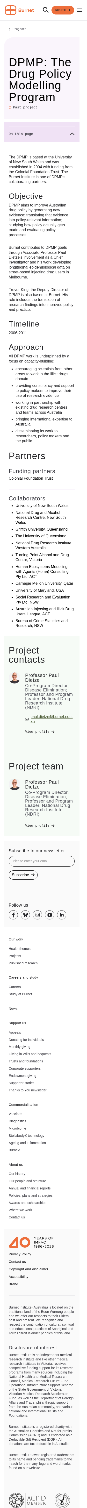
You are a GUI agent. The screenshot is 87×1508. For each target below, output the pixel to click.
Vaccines (15, 1114)
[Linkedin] (61, 914)
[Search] (46, 10)
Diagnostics (17, 1121)
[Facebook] (13, 914)
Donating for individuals (26, 1040)
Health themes (19, 949)
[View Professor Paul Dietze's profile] (50, 731)
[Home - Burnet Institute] (19, 10)
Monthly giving (19, 1047)
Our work (16, 939)
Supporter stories (22, 1083)
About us (16, 1165)
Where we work (20, 1210)
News (13, 1008)
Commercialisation (23, 1105)
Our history (17, 1174)
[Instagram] (37, 914)
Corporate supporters (25, 1068)
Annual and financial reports (30, 1188)
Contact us (17, 1217)
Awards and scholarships (27, 1203)
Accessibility (19, 1276)
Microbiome (17, 1128)
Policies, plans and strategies (30, 1195)
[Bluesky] (25, 914)
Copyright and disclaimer (28, 1269)
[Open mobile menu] (79, 10)
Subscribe (23, 875)
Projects (20, 29)
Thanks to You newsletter (27, 1090)
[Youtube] (49, 914)
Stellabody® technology (26, 1136)
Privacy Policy (20, 1254)
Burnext (14, 1150)
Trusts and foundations (26, 1061)
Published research (23, 963)
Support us (17, 1023)
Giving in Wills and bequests (30, 1054)
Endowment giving (22, 1076)
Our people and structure (27, 1181)
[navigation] (43, 10)
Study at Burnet (20, 994)
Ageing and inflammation (27, 1143)
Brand (13, 1284)
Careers (15, 987)
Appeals (15, 1032)
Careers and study (23, 977)
